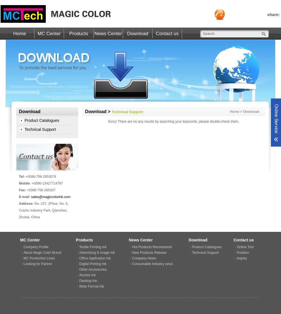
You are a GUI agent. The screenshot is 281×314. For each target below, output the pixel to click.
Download (137, 33)
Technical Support (40, 129)
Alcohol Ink (87, 275)
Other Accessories (92, 270)
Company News (144, 258)
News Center (108, 33)
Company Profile (36, 247)
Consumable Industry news (152, 264)
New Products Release (149, 253)
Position (243, 253)
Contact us (167, 33)
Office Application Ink (95, 258)
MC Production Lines (39, 258)
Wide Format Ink (91, 286)
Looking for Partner (38, 264)
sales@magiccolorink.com (51, 197)
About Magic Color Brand (42, 253)
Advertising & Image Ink (97, 253)
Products (78, 33)
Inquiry (242, 258)
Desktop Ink (88, 281)
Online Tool (245, 247)
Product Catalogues (42, 120)
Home (19, 33)
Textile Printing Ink (92, 247)
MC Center (49, 33)
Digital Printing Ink (92, 264)
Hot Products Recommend (152, 247)
